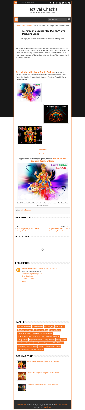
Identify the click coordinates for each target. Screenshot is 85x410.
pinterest (69, 2)
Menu (15, 2)
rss (59, 2)
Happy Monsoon (49, 340)
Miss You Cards (32, 346)
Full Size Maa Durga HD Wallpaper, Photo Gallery (43, 373)
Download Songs (54, 330)
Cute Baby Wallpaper (24, 330)
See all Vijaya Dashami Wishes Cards (48, 159)
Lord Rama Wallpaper (41, 343)
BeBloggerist (47, 407)
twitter (50, 2)
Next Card (42, 154)
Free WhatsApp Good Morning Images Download (42, 384)
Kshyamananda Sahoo (29, 269)
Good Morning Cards (24, 336)
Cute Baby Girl (60, 327)
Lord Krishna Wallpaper (25, 343)
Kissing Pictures (61, 340)
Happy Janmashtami (35, 340)
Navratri (40, 346)
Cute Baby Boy (49, 327)
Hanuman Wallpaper (52, 336)
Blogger (46, 406)
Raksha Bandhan (23, 349)
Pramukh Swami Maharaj (53, 346)
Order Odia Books (27, 276)
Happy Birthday (23, 340)
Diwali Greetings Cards (40, 330)
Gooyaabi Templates (61, 404)
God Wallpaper (48, 333)
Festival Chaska (42, 9)
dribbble (66, 2)
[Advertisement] (44, 43)
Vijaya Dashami (26, 210)
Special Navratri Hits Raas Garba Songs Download (43, 361)
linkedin (63, 2)
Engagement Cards (24, 333)
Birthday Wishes (37, 327)
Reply (24, 281)
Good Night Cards (38, 336)
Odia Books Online (28, 278)
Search (69, 19)
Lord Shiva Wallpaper (57, 343)
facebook (53, 2)
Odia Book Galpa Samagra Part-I (32, 274)
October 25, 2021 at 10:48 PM (47, 269)
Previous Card (42, 149)
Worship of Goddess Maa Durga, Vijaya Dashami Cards (43, 32)
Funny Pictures (36, 333)
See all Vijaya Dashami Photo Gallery (35, 72)
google (56, 2)
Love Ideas (21, 346)
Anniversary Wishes (24, 327)
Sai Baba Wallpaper (37, 349)
